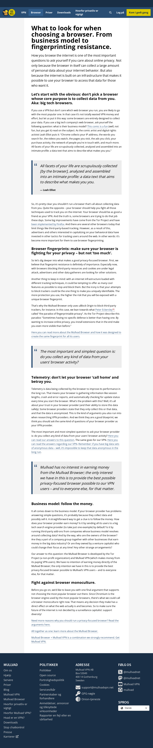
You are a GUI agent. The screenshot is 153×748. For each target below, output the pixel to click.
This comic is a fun (97, 126)
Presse (8, 732)
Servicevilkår (47, 689)
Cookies (44, 685)
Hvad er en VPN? (14, 717)
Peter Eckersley (104, 309)
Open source (48, 675)
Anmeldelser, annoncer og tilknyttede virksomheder (54, 707)
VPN (23, 12)
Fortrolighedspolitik (52, 680)
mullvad (126, 689)
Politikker (45, 670)
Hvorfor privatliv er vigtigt (86, 12)
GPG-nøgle (85, 693)
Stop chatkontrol (14, 727)
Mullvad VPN (12, 694)
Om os (8, 670)
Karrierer (11, 736)
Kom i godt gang (138, 12)
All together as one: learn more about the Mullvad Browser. (64, 631)
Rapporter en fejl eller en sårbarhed (55, 717)
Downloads (64, 12)
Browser (36, 12)
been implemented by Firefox (47, 224)
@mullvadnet (129, 672)
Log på (120, 12)
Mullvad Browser (14, 699)
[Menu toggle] (11, 12)
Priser (49, 12)
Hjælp (7, 675)
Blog (6, 689)
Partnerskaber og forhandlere (50, 696)
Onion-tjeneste (88, 699)
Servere (8, 680)
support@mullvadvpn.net (94, 687)
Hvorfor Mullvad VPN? (17, 713)
